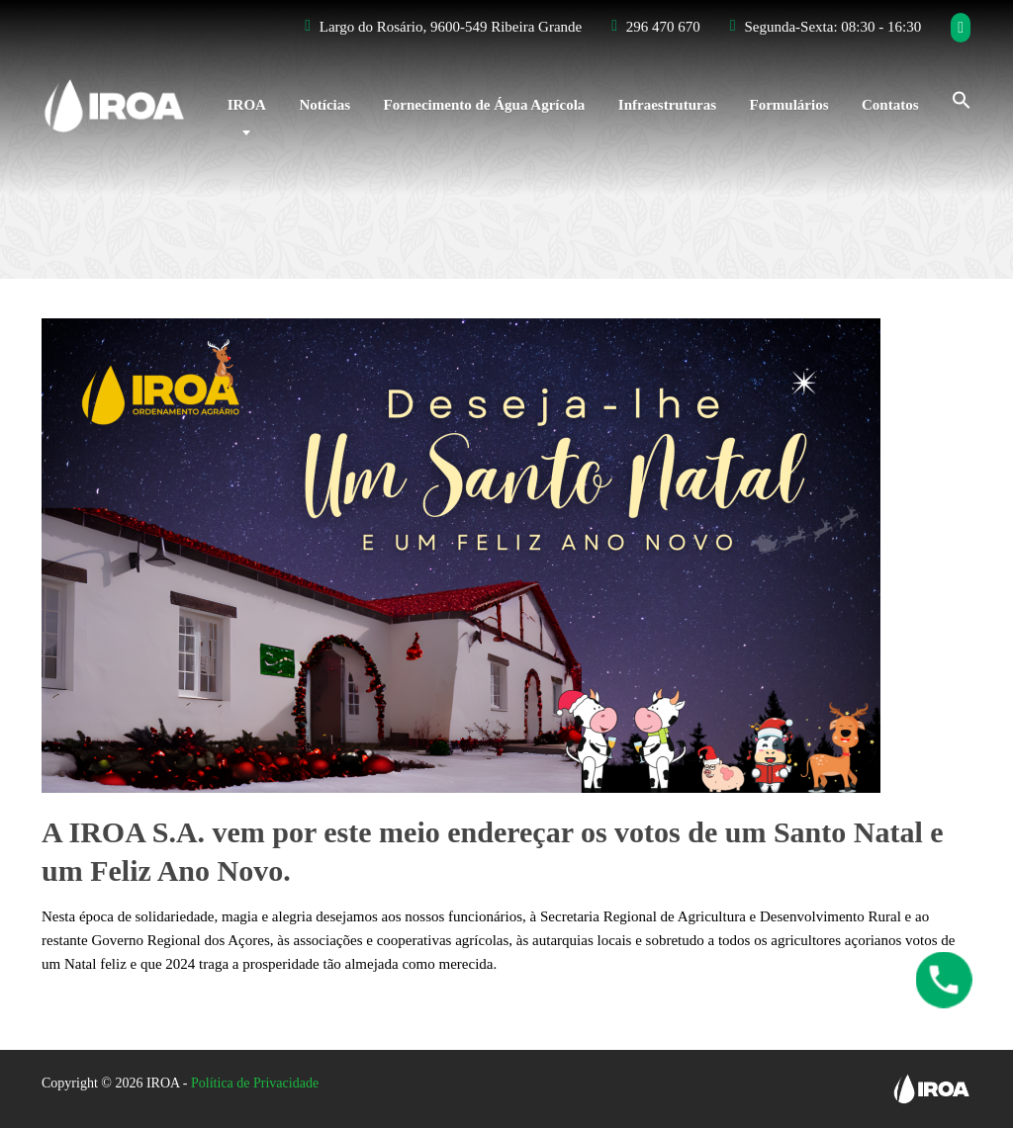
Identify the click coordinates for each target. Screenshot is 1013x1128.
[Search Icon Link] (954, 96)
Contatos (890, 105)
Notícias (324, 105)
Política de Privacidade (255, 1083)
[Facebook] (961, 28)
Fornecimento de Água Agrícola (485, 105)
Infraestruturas (667, 105)
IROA (247, 105)
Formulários (788, 105)
